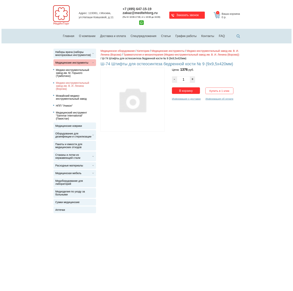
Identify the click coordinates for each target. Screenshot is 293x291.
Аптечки (60, 209)
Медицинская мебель (68, 173)
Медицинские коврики (68, 125)
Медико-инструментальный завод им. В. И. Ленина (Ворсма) (72, 85)
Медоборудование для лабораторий (69, 182)
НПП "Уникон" (64, 105)
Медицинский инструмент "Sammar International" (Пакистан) (71, 115)
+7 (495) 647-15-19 (137, 9)
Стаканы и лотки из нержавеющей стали (67, 156)
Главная (68, 36)
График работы (186, 36)
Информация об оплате (219, 98)
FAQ (222, 36)
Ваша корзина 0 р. (228, 15)
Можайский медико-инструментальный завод (71, 97)
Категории (143, 50)
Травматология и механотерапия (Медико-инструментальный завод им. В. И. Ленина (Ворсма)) (181, 54)
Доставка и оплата (113, 36)
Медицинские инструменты (71, 62)
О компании (87, 36)
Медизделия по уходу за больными (70, 193)
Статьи (166, 36)
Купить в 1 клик (219, 90)
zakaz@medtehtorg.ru (140, 13)
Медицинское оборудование (118, 50)
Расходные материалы (69, 165)
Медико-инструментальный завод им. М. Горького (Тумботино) (72, 72)
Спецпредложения (143, 36)
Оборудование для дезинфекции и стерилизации (73, 135)
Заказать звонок (187, 15)
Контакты (207, 36)
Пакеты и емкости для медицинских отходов (68, 146)
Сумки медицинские (67, 202)
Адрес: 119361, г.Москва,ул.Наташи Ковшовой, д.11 (96, 15)
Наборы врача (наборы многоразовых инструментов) (73, 53)
